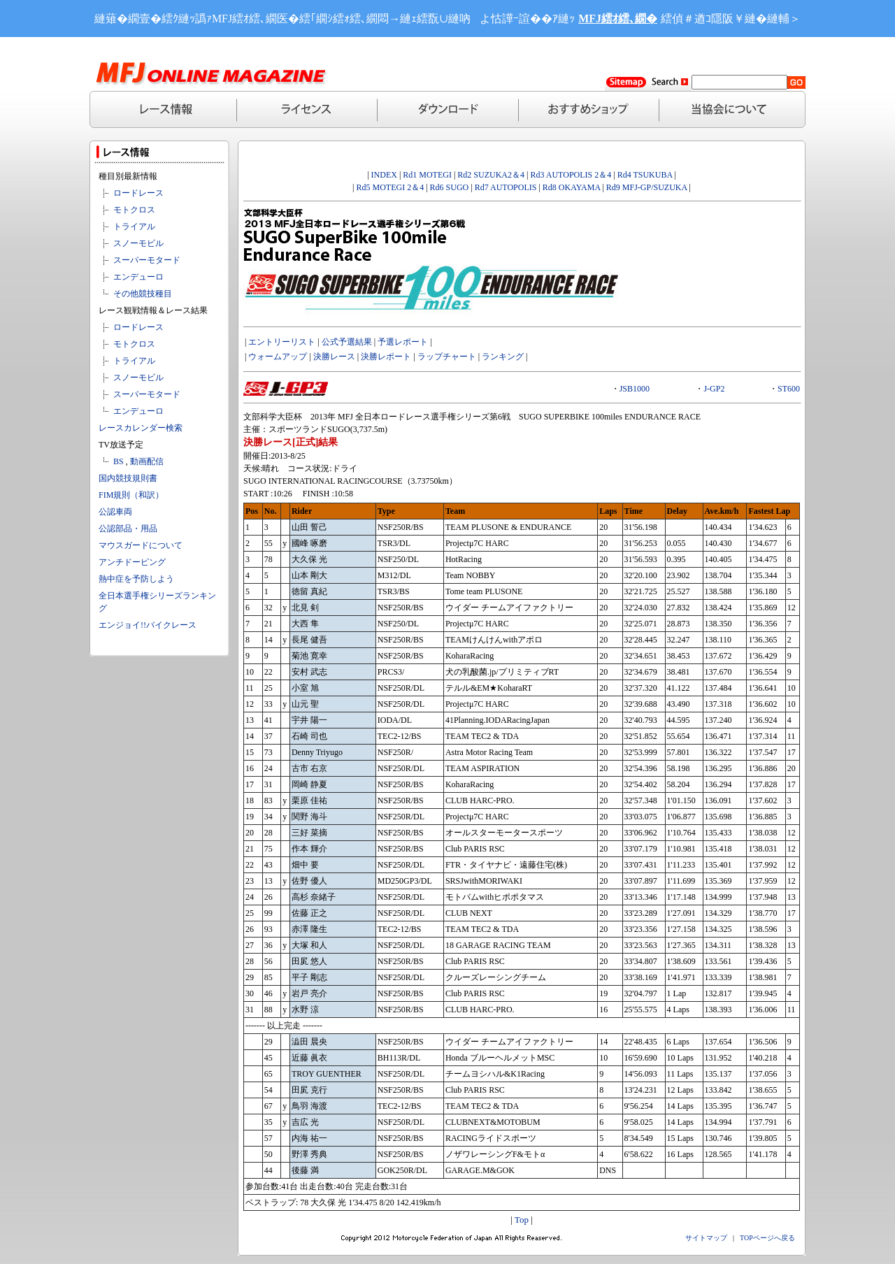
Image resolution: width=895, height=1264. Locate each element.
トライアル (134, 226)
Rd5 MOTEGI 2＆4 (390, 187)
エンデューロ (138, 277)
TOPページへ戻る (767, 1238)
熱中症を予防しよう (136, 579)
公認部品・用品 (128, 528)
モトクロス (134, 210)
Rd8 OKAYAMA (572, 187)
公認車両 (115, 512)
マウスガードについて (140, 545)
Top (522, 1219)
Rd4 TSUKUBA (645, 175)
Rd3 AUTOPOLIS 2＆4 (570, 175)
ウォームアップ (277, 356)
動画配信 (147, 461)
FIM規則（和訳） (131, 495)
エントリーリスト (281, 342)
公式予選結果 (347, 342)
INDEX (384, 175)
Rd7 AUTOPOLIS (506, 187)
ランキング (503, 356)
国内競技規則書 (128, 478)
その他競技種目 (142, 294)
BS (118, 461)
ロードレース (138, 193)
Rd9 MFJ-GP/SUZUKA (646, 187)
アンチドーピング (132, 562)
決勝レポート (386, 356)
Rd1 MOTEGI (427, 175)
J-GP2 (713, 389)
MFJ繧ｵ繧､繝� (617, 18)
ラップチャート (446, 356)
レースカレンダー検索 (140, 428)
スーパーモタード (146, 260)
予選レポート (403, 342)
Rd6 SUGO (450, 187)
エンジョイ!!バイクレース (147, 625)
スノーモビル (138, 243)
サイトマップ (706, 1238)
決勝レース (334, 356)
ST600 (789, 389)
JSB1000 (635, 389)
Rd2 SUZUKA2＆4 (489, 175)
